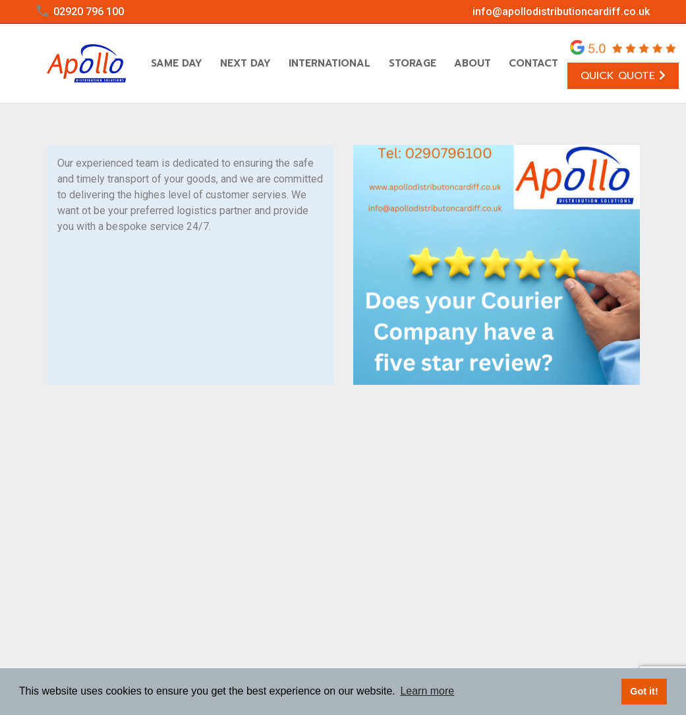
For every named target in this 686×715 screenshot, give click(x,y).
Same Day (176, 63)
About (472, 63)
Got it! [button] (644, 691)
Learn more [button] (427, 691)
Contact (533, 63)
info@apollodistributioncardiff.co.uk (561, 11)
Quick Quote (623, 76)
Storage (412, 63)
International (329, 63)
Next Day (245, 63)
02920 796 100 (88, 11)
